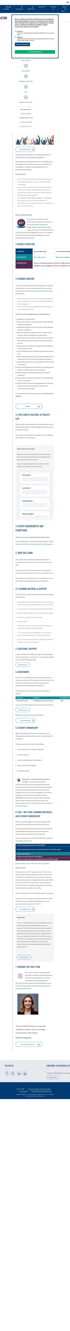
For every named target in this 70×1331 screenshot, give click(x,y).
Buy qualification (25, 149)
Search (41, 7)
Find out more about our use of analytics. (27, 26)
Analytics (20, 37)
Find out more (22, 665)
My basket (31, 8)
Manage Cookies (7, 8)
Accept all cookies (35, 52)
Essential (20, 31)
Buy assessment (25, 720)
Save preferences (22, 44)
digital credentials (41, 224)
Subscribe (52, 1077)
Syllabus (27, 406)
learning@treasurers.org (26, 126)
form (29, 438)
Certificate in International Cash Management (38, 544)
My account (19, 8)
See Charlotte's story (28, 1044)
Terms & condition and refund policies (39, 1089)
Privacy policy (24, 1091)
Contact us (53, 8)
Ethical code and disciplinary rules (42, 1091)
